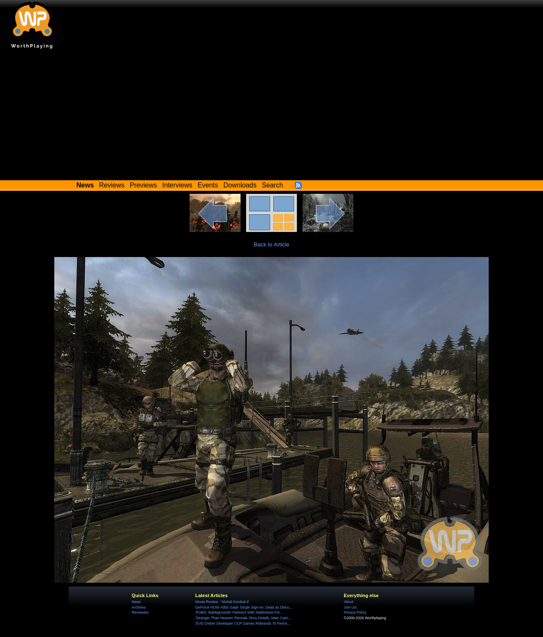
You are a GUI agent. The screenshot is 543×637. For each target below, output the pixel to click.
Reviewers (140, 612)
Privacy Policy (355, 612)
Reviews (112, 185)
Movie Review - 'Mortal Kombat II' (222, 602)
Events (208, 185)
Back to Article (271, 244)
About (348, 602)
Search (272, 185)
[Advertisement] (271, 116)
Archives (139, 607)
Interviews (177, 185)
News (136, 602)
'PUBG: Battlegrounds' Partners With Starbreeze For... (239, 612)
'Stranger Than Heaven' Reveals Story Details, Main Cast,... (243, 618)
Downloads (240, 185)
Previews (143, 185)
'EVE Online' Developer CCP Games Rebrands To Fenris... (242, 623)
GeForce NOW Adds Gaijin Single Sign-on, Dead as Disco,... (244, 607)
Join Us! (350, 607)
